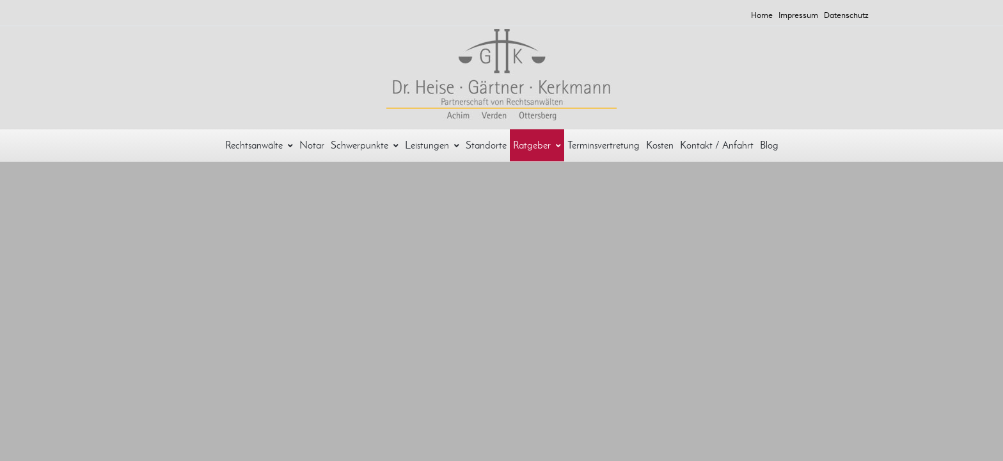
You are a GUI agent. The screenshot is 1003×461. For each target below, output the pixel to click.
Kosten (660, 145)
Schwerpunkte (365, 145)
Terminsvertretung (603, 145)
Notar (311, 145)
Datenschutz (846, 15)
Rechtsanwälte (259, 145)
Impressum (798, 15)
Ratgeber (537, 145)
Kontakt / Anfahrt (717, 145)
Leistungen (432, 145)
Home (762, 15)
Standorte (486, 145)
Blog (769, 145)
